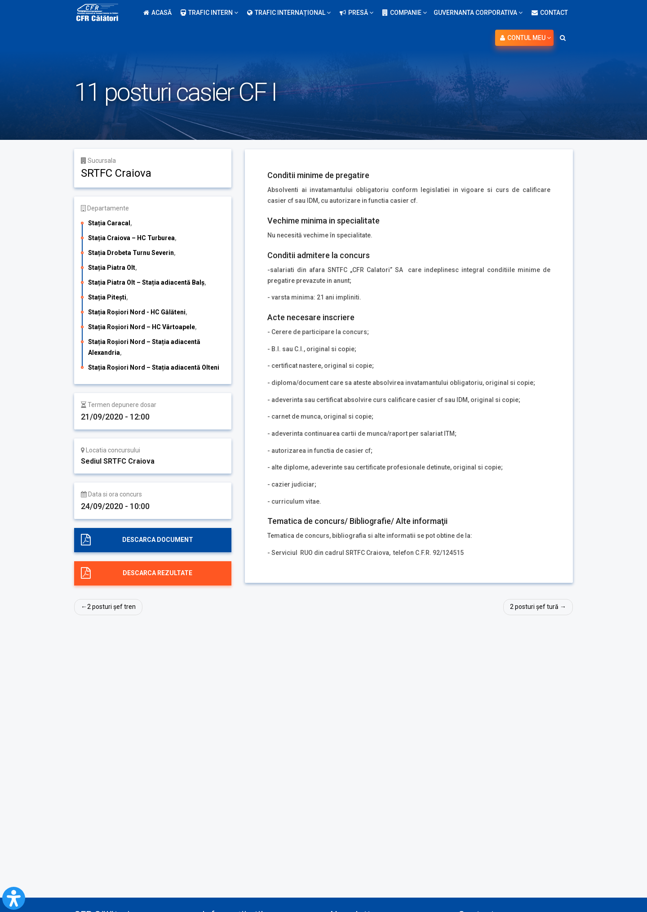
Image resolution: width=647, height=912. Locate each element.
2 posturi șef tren (111, 606)
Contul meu (525, 37)
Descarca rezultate (157, 573)
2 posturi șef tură (534, 606)
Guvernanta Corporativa (478, 12)
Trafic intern (209, 12)
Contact (550, 12)
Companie (404, 12)
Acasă (157, 12)
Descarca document (157, 539)
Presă (356, 12)
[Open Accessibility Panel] (13, 898)
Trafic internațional (289, 12)
